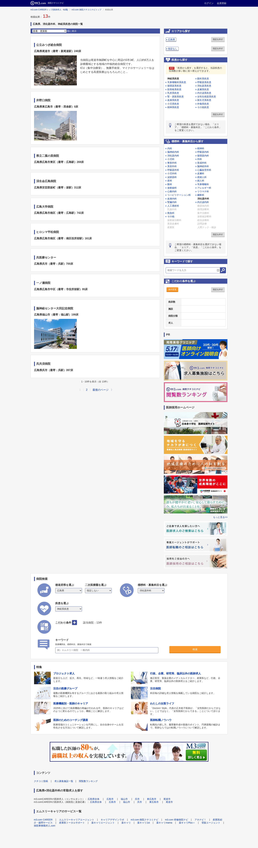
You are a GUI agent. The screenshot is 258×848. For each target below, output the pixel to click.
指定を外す (218, 39)
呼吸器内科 (203, 152)
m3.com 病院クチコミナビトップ (86, 10)
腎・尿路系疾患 (175, 96)
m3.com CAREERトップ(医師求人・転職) (49, 10)
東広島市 (151, 799)
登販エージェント (211, 822)
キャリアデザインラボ (112, 819)
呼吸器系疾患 (204, 82)
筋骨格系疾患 (174, 89)
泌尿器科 (172, 177)
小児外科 (172, 173)
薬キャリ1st (143, 822)
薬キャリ (126, 822)
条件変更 (172, 289)
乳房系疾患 (173, 93)
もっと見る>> (220, 517)
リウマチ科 (203, 191)
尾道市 (166, 799)
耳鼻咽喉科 (203, 184)
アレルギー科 (204, 187)
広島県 (171, 39)
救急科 (170, 213)
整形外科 (172, 162)
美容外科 (172, 166)
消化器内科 (173, 155)
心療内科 (172, 191)
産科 (169, 180)
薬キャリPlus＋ (187, 822)
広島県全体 (93, 799)
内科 (169, 148)
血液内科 (172, 198)
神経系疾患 (173, 78)
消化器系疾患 (204, 85)
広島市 (110, 799)
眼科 (169, 184)
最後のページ (101, 389)
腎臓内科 (172, 202)
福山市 (124, 799)
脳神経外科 (203, 166)
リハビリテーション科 (179, 195)
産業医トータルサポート (72, 822)
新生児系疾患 (204, 100)
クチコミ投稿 (41, 781)
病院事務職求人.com (44, 825)
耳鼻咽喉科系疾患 (176, 82)
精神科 (200, 148)
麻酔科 (200, 195)
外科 (199, 159)
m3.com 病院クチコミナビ (144, 819)
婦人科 (200, 180)
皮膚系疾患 (203, 89)
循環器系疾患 (174, 85)
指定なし (172, 48)
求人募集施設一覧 (63, 781)
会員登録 (221, 3)
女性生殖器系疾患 (206, 96)
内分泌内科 (203, 202)
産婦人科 (202, 177)
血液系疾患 (173, 100)
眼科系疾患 (203, 78)
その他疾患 (203, 107)
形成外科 (202, 162)
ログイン (209, 3)
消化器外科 (203, 198)
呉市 (137, 799)
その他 (170, 216)
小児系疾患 (173, 103)
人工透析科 (173, 205)
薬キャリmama (164, 822)
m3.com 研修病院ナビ (176, 819)
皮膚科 (200, 173)
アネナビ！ (200, 819)
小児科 (170, 159)
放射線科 (172, 187)
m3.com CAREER (43, 819)
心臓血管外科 (204, 170)
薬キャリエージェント (103, 822)
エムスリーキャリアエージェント (76, 819)
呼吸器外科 (173, 170)
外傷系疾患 (203, 103)
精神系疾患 (173, 107)
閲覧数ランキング (88, 781)
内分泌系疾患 (204, 93)
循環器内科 (203, 155)
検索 (195, 649)
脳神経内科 (173, 152)
